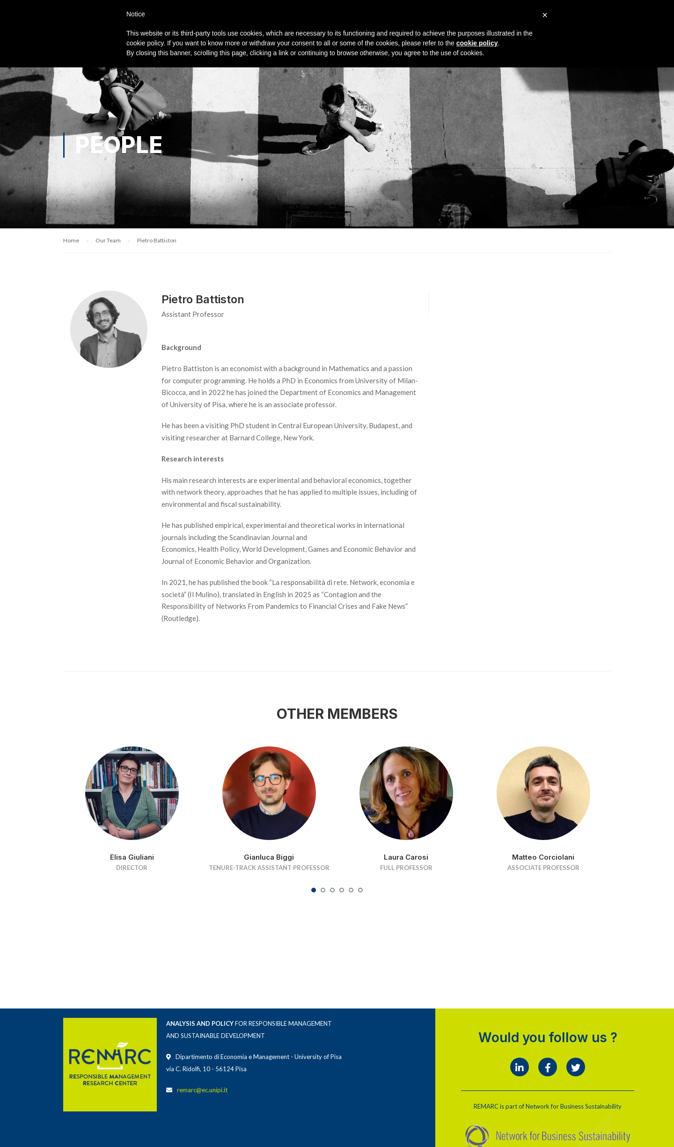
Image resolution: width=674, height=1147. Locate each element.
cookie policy (477, 43)
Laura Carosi (406, 858)
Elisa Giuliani (132, 858)
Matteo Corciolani (543, 858)
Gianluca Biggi (269, 858)
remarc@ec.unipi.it (202, 1091)
